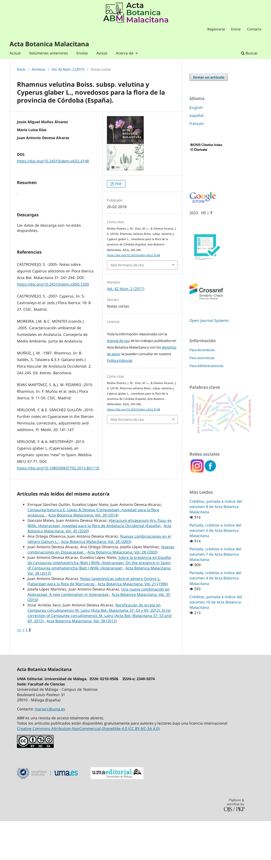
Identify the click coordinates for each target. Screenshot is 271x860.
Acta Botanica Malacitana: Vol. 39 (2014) (83, 553)
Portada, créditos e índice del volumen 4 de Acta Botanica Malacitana (215, 578)
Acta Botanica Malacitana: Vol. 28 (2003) (96, 580)
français (196, 123)
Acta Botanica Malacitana (49, 43)
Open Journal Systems (209, 320)
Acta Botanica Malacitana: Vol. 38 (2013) (82, 659)
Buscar (249, 53)
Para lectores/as (202, 349)
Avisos (101, 53)
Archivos (38, 69)
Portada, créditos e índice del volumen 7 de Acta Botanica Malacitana (215, 554)
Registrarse (216, 29)
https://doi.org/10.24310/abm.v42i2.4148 (53, 160)
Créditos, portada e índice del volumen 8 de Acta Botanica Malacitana (215, 506)
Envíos (82, 53)
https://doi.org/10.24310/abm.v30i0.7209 (53, 323)
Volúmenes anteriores (48, 53)
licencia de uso (118, 340)
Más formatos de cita (127, 265)
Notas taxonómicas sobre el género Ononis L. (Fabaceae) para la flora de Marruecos (94, 620)
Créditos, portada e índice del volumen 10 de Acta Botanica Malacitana (215, 602)
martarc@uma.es (50, 747)
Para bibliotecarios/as (206, 365)
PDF (118, 183)
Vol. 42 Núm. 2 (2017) (68, 69)
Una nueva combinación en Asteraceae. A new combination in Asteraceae (99, 630)
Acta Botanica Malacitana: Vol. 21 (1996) (133, 622)
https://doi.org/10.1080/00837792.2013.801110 (58, 506)
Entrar (236, 29)
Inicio (21, 69)
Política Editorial (119, 360)
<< (19, 668)
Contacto (254, 29)
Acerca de (125, 53)
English (196, 107)
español (196, 115)
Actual (15, 53)
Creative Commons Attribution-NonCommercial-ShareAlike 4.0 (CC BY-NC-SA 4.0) (88, 767)
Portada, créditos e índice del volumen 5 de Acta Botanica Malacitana (215, 530)
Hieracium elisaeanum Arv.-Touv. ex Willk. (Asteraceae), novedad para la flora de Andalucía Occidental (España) (99, 562)
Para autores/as (201, 357)
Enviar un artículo (208, 77)
